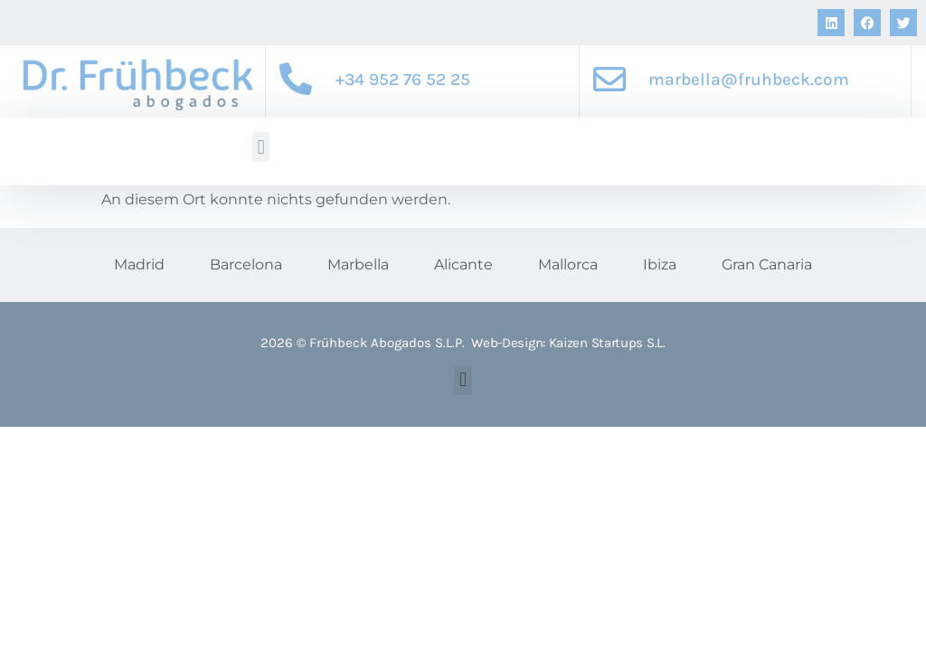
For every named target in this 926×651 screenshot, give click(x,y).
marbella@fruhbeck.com (748, 80)
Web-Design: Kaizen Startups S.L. (568, 343)
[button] (260, 147)
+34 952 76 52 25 (402, 80)
